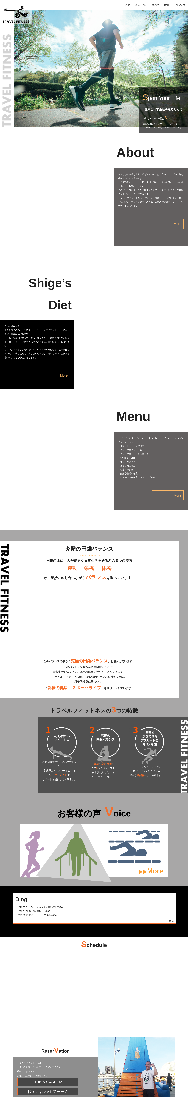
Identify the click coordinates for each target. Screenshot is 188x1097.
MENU (167, 5)
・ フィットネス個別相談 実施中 (38, 845)
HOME (127, 5)
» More (170, 859)
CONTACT (180, 5)
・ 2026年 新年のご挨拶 (31, 849)
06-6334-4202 (48, 1020)
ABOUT (155, 5)
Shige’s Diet (140, 5)
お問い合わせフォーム (48, 1029)
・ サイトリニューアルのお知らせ (36, 853)
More (164, 224)
